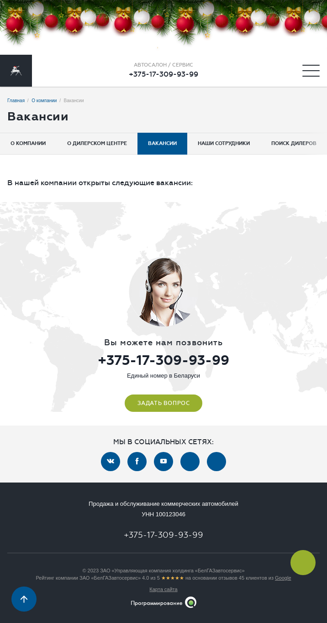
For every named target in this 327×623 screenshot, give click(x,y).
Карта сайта (163, 589)
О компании (28, 143)
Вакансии (162, 143)
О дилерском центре (97, 143)
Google (283, 578)
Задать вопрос (163, 403)
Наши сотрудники (224, 143)
